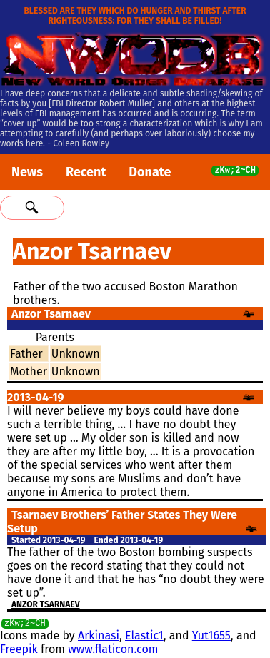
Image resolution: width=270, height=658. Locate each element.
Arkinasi (98, 637)
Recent (86, 172)
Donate (150, 172)
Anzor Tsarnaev (45, 604)
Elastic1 (144, 637)
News (27, 172)
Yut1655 (211, 637)
